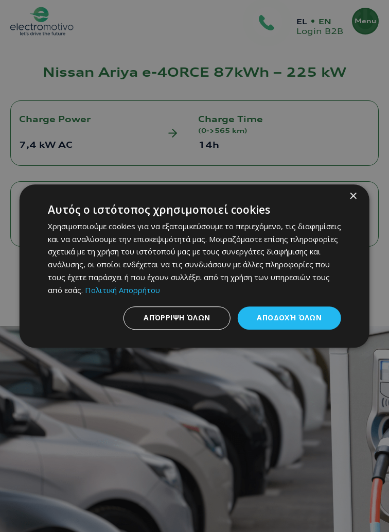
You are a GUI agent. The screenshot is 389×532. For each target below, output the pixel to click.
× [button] (353, 196)
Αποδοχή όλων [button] (289, 318)
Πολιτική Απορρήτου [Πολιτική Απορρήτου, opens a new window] (122, 290)
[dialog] (194, 266)
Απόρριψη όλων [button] (177, 318)
